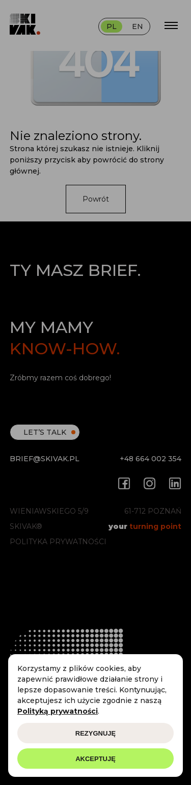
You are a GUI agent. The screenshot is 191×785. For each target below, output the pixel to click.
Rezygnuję (95, 733)
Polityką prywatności (57, 711)
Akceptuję (95, 759)
